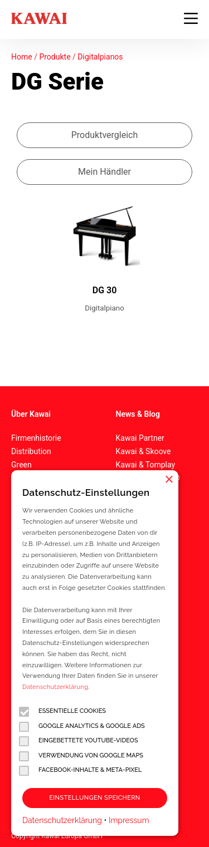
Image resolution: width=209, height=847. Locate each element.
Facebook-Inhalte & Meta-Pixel (80, 770)
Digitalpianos (100, 56)
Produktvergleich (104, 135)
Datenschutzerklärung (55, 687)
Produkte (54, 56)
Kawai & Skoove (143, 451)
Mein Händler (104, 171)
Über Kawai (31, 414)
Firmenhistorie (36, 438)
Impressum (129, 820)
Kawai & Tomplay (146, 464)
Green (21, 464)
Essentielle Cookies (62, 711)
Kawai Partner (140, 438)
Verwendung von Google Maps (81, 756)
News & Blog (138, 414)
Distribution (31, 451)
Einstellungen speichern (94, 797)
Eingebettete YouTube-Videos (78, 741)
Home (21, 56)
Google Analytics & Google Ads (82, 726)
